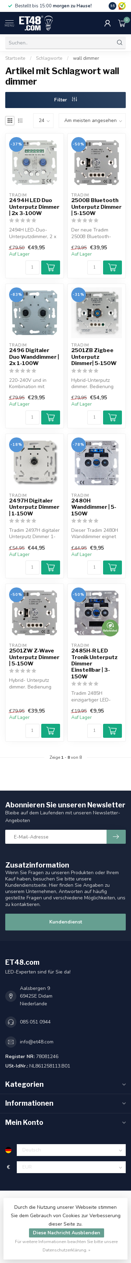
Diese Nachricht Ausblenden (66, 1232)
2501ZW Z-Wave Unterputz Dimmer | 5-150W (34, 657)
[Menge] (32, 267)
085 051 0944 (35, 1022)
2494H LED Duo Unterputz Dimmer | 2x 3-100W (34, 206)
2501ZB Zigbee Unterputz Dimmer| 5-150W (94, 356)
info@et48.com (36, 1042)
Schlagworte (49, 58)
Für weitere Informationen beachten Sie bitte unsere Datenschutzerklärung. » (66, 1246)
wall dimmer (86, 58)
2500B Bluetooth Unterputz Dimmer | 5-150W (96, 206)
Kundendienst (65, 922)
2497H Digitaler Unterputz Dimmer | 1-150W (34, 507)
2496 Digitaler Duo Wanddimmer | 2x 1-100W (34, 356)
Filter (65, 100)
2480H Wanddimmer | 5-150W (93, 507)
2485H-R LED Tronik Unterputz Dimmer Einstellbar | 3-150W (94, 664)
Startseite (15, 58)
